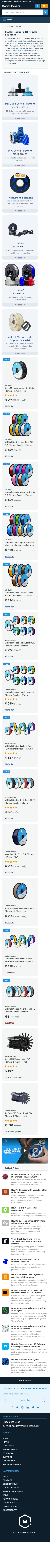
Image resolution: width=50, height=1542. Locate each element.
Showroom (9, 1446)
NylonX (14, 58)
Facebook (12, 1407)
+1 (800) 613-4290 (11, 1422)
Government (10, 1460)
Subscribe (25, 1400)
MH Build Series (16, 43)
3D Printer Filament (14, 27)
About (6, 1476)
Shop (5, 1438)
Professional (10, 1449)
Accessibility (10, 1510)
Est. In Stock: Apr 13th (13, 1077)
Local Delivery (11, 1487)
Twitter (17, 1407)
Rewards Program (13, 1491)
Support (7, 1457)
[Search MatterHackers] (45, 12)
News (6, 1442)
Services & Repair (12, 1464)
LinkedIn (27, 1407)
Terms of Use (10, 1506)
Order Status (10, 1484)
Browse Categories (16, 72)
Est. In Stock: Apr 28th (13, 1132)
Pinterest (33, 1407)
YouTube (38, 1407)
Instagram (22, 1407)
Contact (7, 1480)
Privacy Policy (11, 1502)
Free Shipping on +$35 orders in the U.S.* (18, 1)
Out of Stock (10, 973)
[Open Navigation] (7, 19)
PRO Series (20, 48)
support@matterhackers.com (21, 1426)
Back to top (25, 1380)
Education (8, 1453)
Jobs (5, 1495)
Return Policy (10, 1499)
